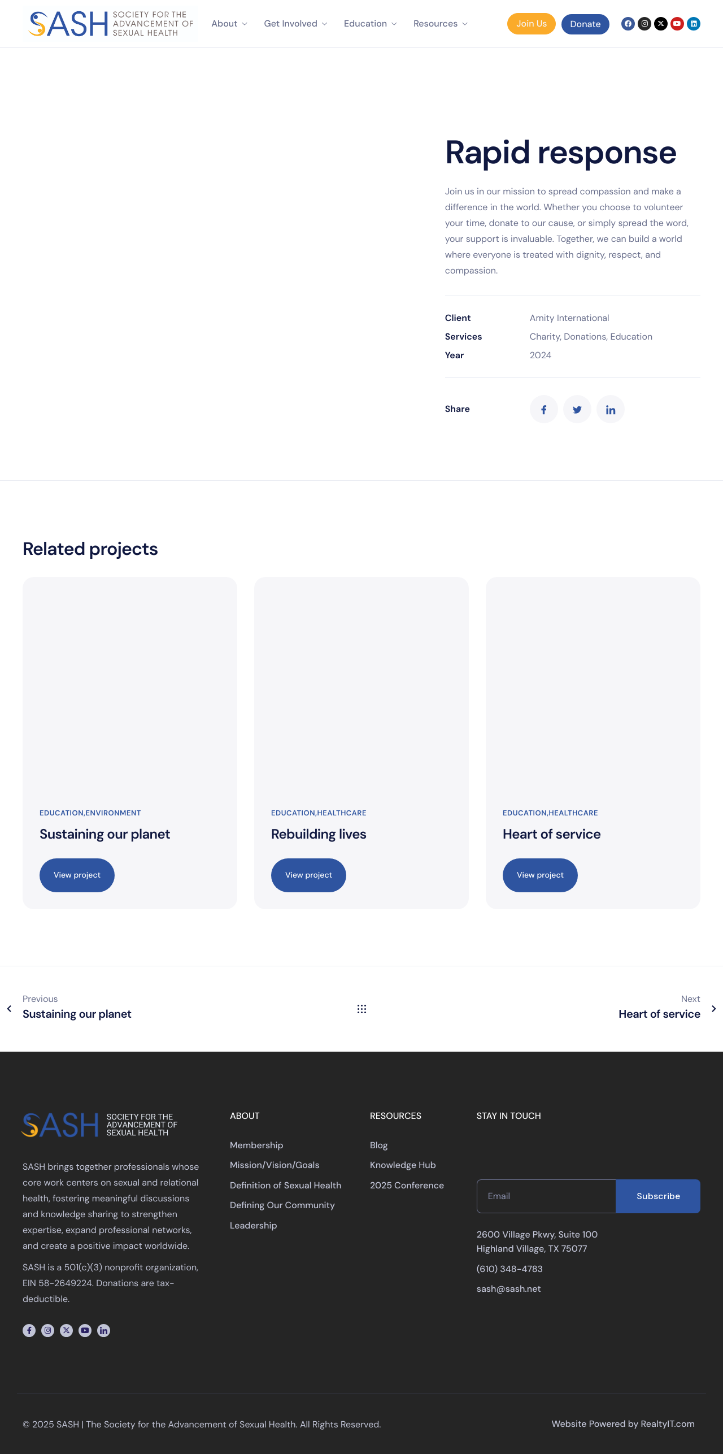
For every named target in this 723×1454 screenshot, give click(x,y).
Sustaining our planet (105, 834)
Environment (113, 813)
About (229, 23)
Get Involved (295, 23)
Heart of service (552, 834)
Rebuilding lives (319, 834)
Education (370, 23)
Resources (440, 23)
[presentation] (562, 1157)
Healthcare (342, 813)
